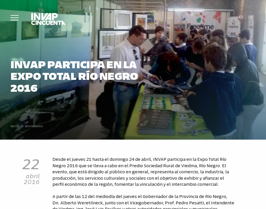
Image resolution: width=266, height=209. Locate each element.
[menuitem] (241, 17)
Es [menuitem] (241, 16)
